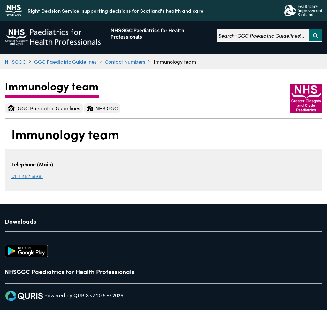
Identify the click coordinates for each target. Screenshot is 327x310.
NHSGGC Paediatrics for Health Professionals (147, 33)
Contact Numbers (125, 61)
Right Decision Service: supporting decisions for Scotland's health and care (115, 10)
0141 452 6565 (27, 175)
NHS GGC (102, 108)
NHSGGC (15, 61)
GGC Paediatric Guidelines (65, 61)
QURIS (81, 295)
